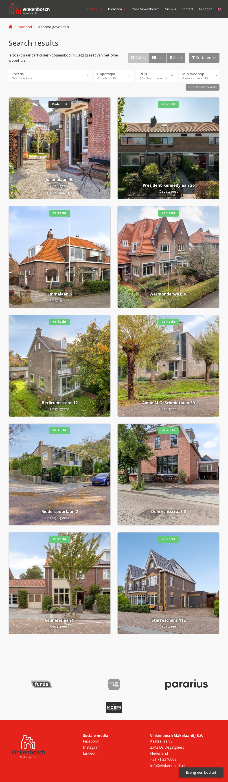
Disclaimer (104, 766)
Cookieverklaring (71, 772)
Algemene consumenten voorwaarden (146, 766)
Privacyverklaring (193, 766)
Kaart (176, 57)
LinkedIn (90, 727)
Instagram (92, 721)
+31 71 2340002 (163, 733)
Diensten (113, 10)
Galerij (138, 57)
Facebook (91, 714)
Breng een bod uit (201, 772)
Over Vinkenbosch (143, 10)
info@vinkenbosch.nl (167, 739)
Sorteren (204, 57)
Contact (188, 10)
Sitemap (65, 766)
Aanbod (89, 10)
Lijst (158, 57)
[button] (202, 86)
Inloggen (88, 16)
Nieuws (170, 10)
